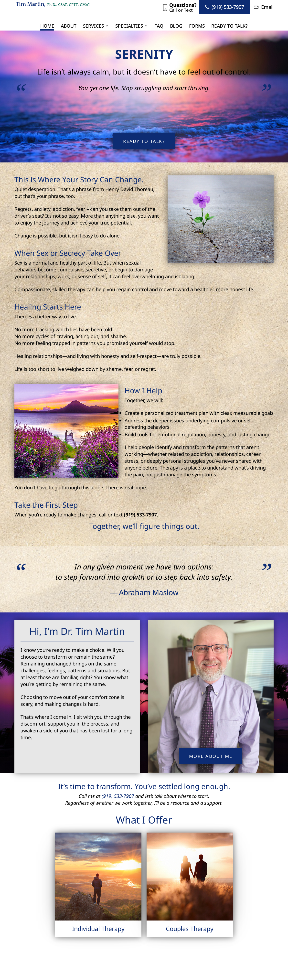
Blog (176, 26)
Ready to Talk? (229, 26)
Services (93, 26)
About (68, 26)
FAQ (158, 26)
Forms (197, 26)
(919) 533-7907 (224, 7)
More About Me (210, 756)
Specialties (129, 26)
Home (47, 26)
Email (264, 7)
